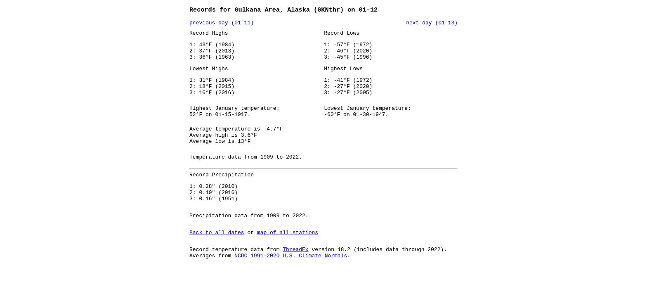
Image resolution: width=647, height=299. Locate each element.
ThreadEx (295, 277)
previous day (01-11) (221, 24)
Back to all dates (216, 259)
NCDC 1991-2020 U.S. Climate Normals (290, 284)
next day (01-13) (432, 24)
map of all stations (287, 259)
